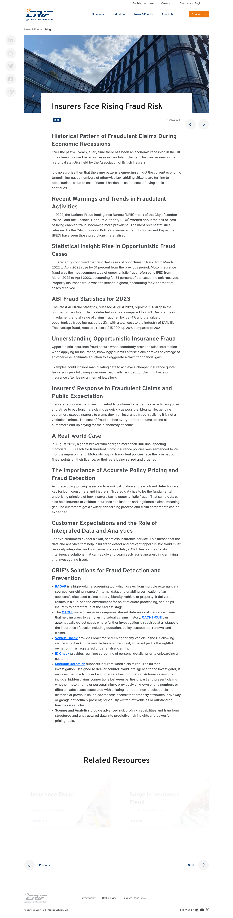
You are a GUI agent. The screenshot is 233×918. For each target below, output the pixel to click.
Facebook (11, 79)
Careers (165, 3)
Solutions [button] (98, 14)
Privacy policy (88, 898)
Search (182, 14)
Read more (37, 820)
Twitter (11, 66)
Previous (44, 865)
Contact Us (199, 14)
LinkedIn (11, 40)
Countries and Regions (191, 3)
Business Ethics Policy (134, 898)
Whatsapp (11, 53)
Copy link (11, 92)
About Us (167, 14)
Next (191, 865)
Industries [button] (119, 14)
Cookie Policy (109, 898)
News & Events (143, 14)
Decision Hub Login (143, 3)
